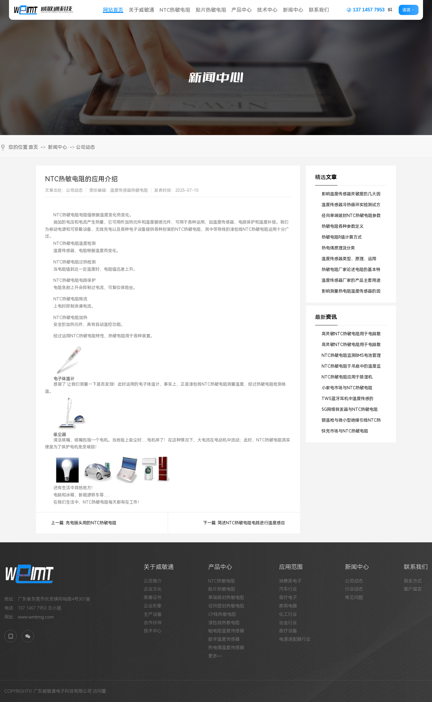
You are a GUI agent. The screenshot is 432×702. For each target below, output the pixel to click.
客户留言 (413, 589)
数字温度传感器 (224, 639)
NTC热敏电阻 (175, 10)
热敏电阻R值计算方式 (342, 237)
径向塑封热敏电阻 (226, 606)
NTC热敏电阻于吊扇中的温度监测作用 (351, 368)
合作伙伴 (153, 623)
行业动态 (354, 589)
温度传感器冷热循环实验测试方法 (351, 206)
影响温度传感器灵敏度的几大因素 (351, 195)
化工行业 (288, 614)
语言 (406, 10)
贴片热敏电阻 (211, 10)
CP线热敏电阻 (222, 614)
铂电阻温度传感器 (226, 631)
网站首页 (113, 10)
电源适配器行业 (294, 639)
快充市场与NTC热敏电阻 (345, 431)
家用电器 (288, 606)
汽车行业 (288, 589)
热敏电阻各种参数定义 (343, 226)
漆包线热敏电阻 (224, 623)
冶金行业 (288, 623)
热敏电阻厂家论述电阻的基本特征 (351, 271)
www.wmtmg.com (36, 617)
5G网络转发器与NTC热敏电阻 (350, 409)
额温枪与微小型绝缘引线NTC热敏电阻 (351, 422)
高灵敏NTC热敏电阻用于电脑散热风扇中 (351, 335)
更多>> (215, 656)
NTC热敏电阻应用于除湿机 (347, 377)
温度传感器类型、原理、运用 (349, 258)
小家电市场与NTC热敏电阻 (347, 387)
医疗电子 (288, 597)
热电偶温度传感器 (226, 648)
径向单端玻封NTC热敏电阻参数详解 (351, 217)
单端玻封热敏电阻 (226, 597)
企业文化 (153, 589)
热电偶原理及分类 (338, 248)
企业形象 (153, 606)
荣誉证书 (153, 597)
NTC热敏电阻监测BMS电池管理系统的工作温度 (351, 357)
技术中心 (267, 10)
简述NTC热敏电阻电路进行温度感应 (251, 522)
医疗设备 (288, 631)
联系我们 (319, 10)
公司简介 (153, 581)
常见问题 (354, 597)
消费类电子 (290, 581)
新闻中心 (293, 10)
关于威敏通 (141, 10)
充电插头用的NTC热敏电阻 (91, 522)
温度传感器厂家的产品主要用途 (351, 280)
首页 (33, 147)
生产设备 (153, 614)
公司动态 (85, 147)
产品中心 (241, 10)
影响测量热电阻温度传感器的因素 (351, 293)
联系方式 (413, 581)
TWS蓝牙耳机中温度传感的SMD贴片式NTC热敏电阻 (348, 400)
